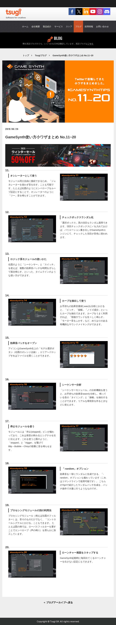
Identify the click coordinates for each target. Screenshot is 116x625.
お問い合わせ (102, 26)
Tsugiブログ (41, 55)
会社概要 (35, 26)
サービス (58, 26)
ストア (69, 26)
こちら (90, 44)
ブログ (78, 26)
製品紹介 (47, 26)
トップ (26, 55)
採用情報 (89, 26)
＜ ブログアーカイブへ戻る (58, 602)
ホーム (25, 26)
